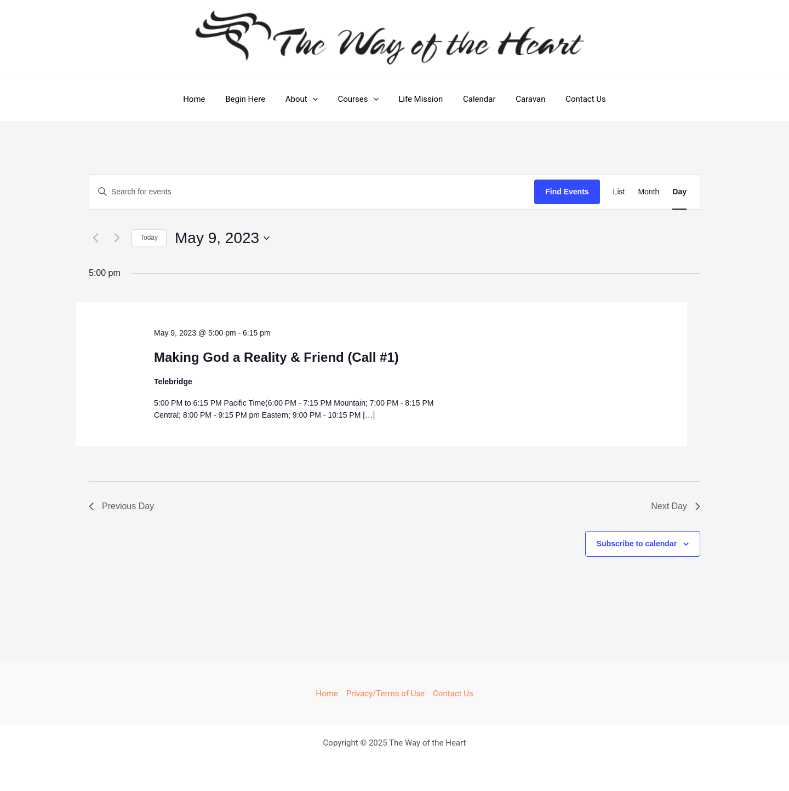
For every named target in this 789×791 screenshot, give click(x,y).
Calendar (474, 99)
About (307, 99)
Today (149, 237)
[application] (318, 99)
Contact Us (573, 99)
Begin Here (255, 99)
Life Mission (419, 99)
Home (207, 99)
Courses (360, 99)
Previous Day (121, 506)
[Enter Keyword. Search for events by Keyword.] (311, 192)
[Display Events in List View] (619, 192)
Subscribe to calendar (637, 543)
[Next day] (116, 238)
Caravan (521, 99)
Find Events (566, 191)
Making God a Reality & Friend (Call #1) (276, 357)
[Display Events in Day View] (679, 192)
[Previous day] (95, 238)
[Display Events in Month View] (648, 192)
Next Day (675, 506)
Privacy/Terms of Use (385, 693)
